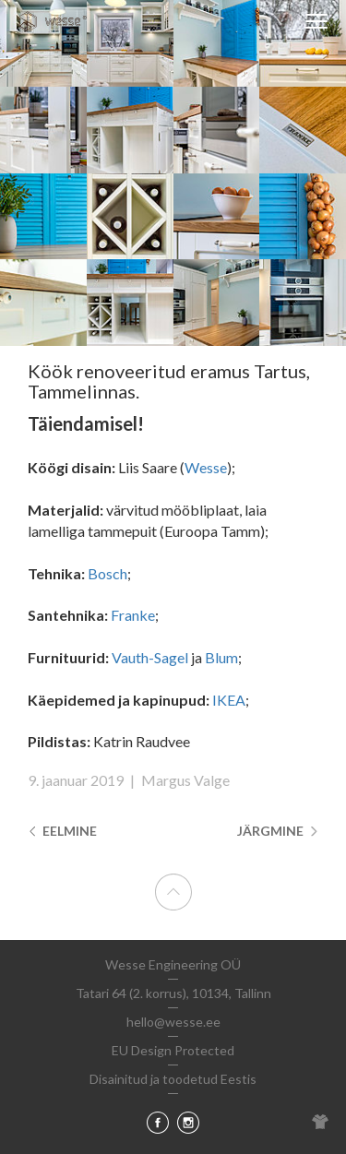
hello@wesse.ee (173, 1021)
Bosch (107, 573)
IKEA (228, 699)
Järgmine (277, 831)
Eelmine (62, 831)
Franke (133, 615)
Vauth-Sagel (150, 657)
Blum (221, 657)
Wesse (206, 467)
